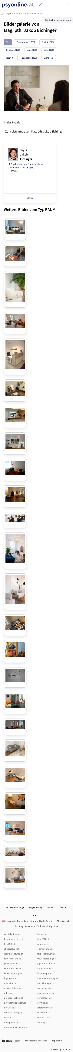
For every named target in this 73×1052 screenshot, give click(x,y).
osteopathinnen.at (13, 988)
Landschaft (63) (29, 58)
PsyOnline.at (10, 1007)
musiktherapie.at (45, 983)
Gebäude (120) (13, 50)
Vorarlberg (47, 926)
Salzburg (19, 926)
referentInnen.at (45, 1007)
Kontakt (36, 915)
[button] (68, 5)
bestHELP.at (43, 939)
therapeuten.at (11, 1022)
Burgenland (22, 921)
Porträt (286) (48, 42)
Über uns (63, 907)
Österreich (9, 921)
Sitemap (50, 907)
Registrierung (35, 907)
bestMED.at (9, 944)
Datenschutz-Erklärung (36, 1040)
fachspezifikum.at (46, 953)
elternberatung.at (45, 949)
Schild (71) (49, 50)
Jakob (26, 155)
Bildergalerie (36, 13)
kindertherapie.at (12, 968)
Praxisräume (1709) (25, 42)
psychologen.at (44, 998)
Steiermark (30, 926)
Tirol (38, 926)
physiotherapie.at (46, 993)
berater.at (42, 934)
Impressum (57, 1040)
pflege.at (8, 993)
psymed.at (42, 1002)
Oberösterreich (64, 921)
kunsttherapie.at (45, 968)
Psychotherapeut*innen (17, 13)
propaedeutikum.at (13, 998)
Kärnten (34, 921)
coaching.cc (42, 944)
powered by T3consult (60, 1049)
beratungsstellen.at (13, 939)
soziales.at (9, 1017)
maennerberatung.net (48, 978)
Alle (8, 42)
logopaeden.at (11, 978)
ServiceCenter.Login (15, 907)
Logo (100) (32, 50)
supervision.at (44, 1017)
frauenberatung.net (46, 958)
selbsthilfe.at (43, 1012)
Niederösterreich (47, 921)
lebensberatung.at (13, 973)
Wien (56, 926)
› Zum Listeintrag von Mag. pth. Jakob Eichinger (34, 131)
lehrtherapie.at (44, 973)
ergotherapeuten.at (13, 953)
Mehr (30, 198)
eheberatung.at (11, 949)
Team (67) (10, 58)
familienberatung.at (13, 958)
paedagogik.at (44, 988)
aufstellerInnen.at (12, 934)
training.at (42, 1022)
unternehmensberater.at (16, 1027)
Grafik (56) (49, 58)
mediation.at (10, 983)
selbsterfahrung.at (13, 1012)
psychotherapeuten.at (15, 1002)
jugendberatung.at (46, 963)
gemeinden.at (11, 963)
